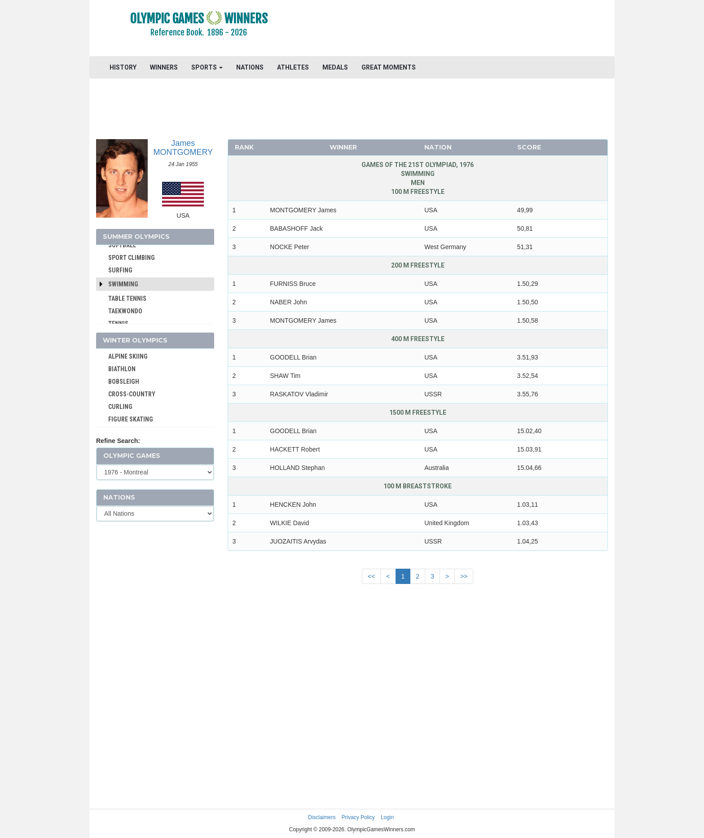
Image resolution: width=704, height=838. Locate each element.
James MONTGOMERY (183, 148)
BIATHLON (122, 369)
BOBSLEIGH (123, 381)
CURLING (120, 406)
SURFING (120, 270)
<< (371, 576)
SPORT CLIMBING (131, 257)
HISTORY (123, 67)
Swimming (123, 284)
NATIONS (250, 67)
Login (387, 817)
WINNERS (164, 67)
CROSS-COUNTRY (131, 394)
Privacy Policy (358, 817)
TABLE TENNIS (127, 298)
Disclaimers (321, 817)
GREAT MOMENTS (388, 67)
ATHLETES (293, 67)
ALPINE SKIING (128, 356)
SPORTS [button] (207, 67)
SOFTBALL (122, 245)
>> (463, 576)
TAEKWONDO (125, 311)
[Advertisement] (461, 29)
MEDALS (335, 67)
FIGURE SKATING (130, 419)
